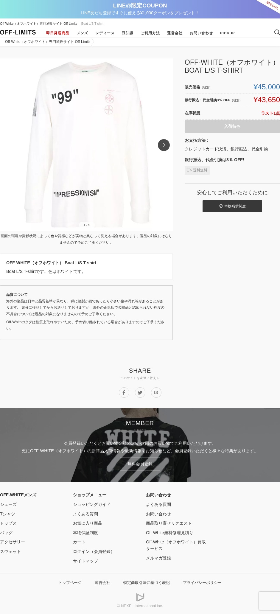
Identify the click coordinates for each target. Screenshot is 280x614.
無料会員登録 (140, 463)
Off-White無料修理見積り (169, 532)
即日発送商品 (57, 33)
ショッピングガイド (92, 504)
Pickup (227, 33)
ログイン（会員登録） (94, 551)
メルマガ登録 (158, 558)
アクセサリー (12, 542)
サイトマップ (85, 561)
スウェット (10, 551)
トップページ (70, 582)
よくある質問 (85, 514)
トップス (8, 523)
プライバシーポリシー (202, 582)
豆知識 (127, 33)
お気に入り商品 (87, 523)
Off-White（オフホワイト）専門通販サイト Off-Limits (38, 23)
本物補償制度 (232, 206)
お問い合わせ (201, 33)
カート (79, 542)
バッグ (6, 532)
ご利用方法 (150, 33)
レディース (105, 33)
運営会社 (175, 33)
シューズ (8, 504)
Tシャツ (7, 514)
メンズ (82, 33)
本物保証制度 (85, 532)
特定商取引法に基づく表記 (146, 582)
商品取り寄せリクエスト (169, 523)
